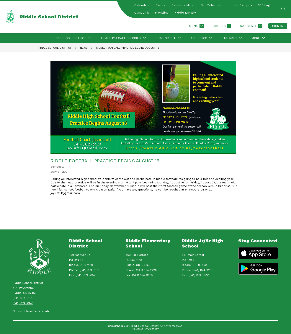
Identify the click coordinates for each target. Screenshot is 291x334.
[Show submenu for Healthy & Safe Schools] (121, 38)
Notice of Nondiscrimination (32, 311)
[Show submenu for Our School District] (69, 38)
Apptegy (153, 328)
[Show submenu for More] (255, 38)
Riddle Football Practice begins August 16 (127, 47)
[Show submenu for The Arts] (229, 38)
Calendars (142, 5)
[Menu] (196, 26)
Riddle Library (185, 12)
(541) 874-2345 (23, 303)
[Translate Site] (249, 26)
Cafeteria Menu (183, 5)
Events (161, 5)
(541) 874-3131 (23, 298)
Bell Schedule (211, 5)
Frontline (162, 12)
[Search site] (283, 9)
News (84, 47)
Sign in (277, 26)
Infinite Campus (240, 5)
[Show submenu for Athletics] (198, 38)
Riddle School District (55, 47)
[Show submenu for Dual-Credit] (166, 38)
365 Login (265, 5)
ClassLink (141, 12)
